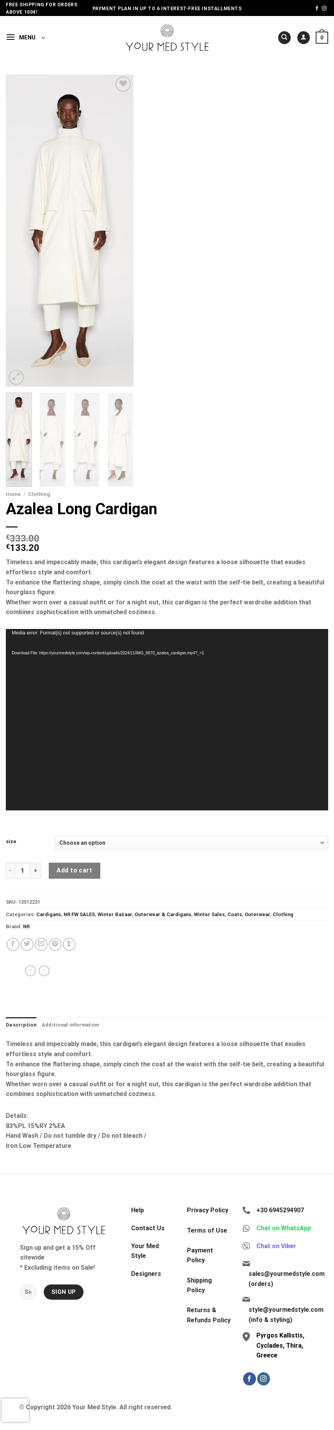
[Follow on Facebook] (316, 8)
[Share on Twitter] (27, 944)
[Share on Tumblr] (69, 944)
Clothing (39, 494)
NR (26, 926)
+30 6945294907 (280, 1210)
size (11, 841)
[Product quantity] (22, 870)
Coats (234, 914)
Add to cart (74, 870)
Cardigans (48, 914)
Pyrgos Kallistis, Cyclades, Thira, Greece (280, 1345)
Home (13, 494)
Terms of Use (207, 1230)
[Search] (284, 37)
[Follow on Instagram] (324, 8)
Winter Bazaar (115, 914)
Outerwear (257, 914)
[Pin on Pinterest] (55, 944)
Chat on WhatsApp (283, 1228)
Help (137, 1210)
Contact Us (148, 1228)
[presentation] (15, 1410)
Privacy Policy (207, 1210)
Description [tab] (21, 1025)
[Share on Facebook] (13, 944)
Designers (146, 1273)
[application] (167, 719)
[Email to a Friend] (41, 944)
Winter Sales (209, 914)
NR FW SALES (79, 914)
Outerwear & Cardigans (163, 914)
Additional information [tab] (70, 1025)
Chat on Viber (276, 1246)
